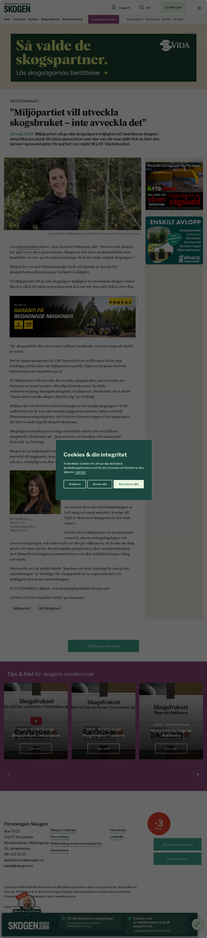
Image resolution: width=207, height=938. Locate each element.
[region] (103, 469)
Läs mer (80, 472)
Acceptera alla (129, 484)
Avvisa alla (99, 484)
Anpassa (74, 484)
